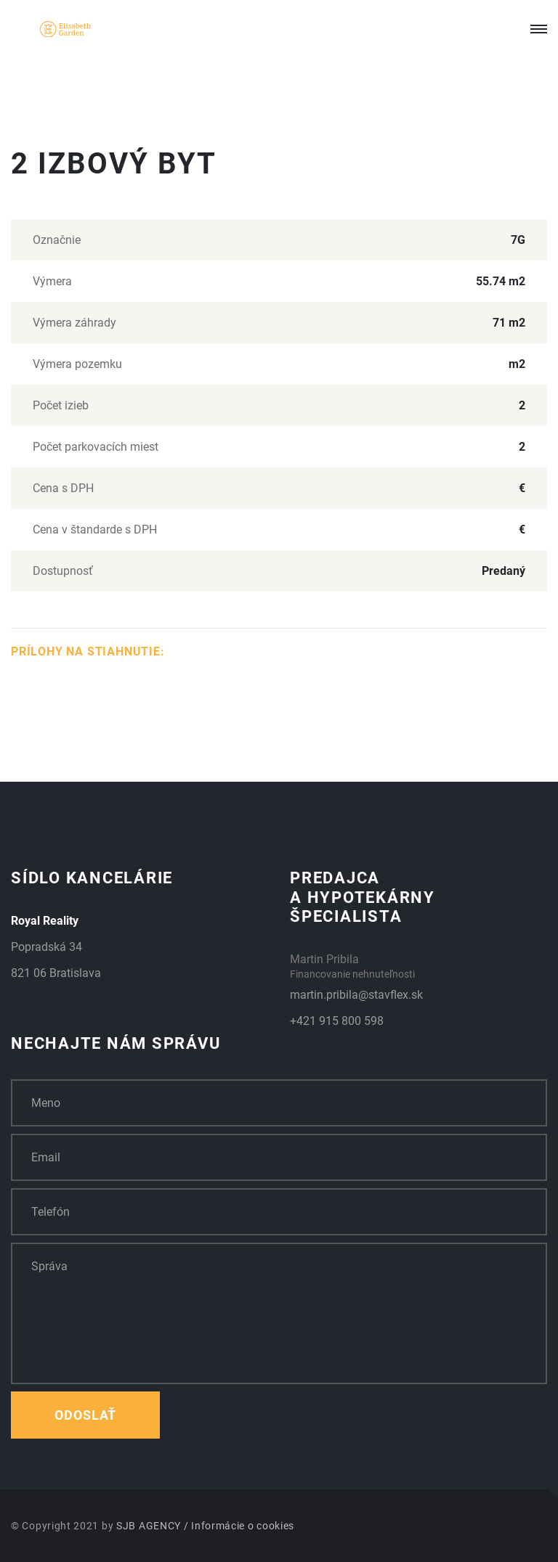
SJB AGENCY (148, 1526)
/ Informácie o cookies (239, 1526)
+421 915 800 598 (337, 1021)
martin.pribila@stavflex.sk (356, 995)
